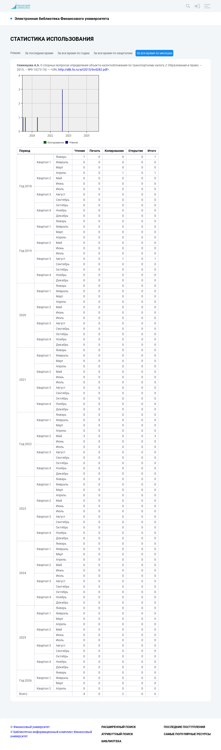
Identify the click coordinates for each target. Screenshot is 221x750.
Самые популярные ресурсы (187, 734)
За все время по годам (73, 53)
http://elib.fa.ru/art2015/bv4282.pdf (82, 69)
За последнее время (39, 53)
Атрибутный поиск (117, 734)
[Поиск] (188, 6)
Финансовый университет (31, 727)
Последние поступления (184, 727)
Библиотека (111, 741)
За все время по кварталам (113, 53)
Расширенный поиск (118, 727)
